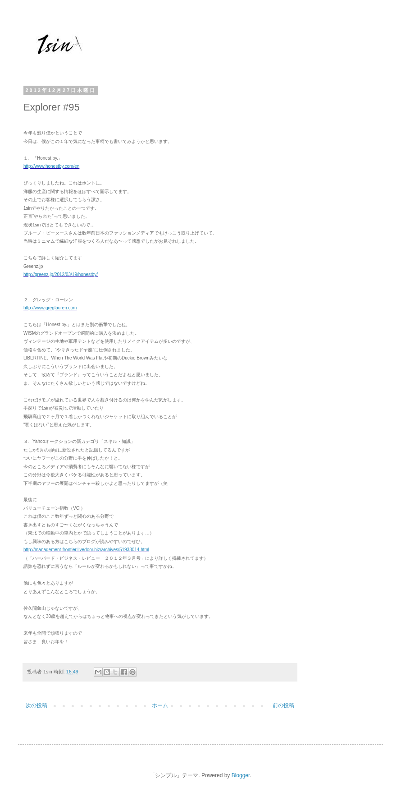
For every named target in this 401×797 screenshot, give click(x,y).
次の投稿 (36, 705)
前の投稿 (283, 705)
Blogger (241, 775)
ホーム (160, 705)
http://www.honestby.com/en (51, 166)
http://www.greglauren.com (50, 307)
